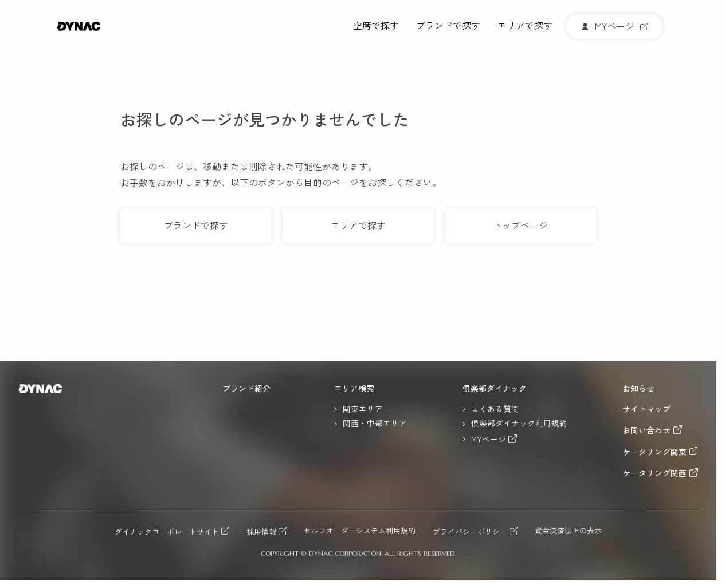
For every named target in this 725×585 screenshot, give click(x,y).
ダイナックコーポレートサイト (167, 531)
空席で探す (376, 26)
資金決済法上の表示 (568, 531)
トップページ (520, 225)
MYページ (488, 439)
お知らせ (638, 388)
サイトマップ (646, 409)
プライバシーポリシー (470, 531)
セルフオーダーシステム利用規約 (360, 531)
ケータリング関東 (654, 451)
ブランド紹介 (246, 388)
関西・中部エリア (375, 423)
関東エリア (363, 409)
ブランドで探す (448, 26)
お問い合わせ (646, 430)
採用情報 (261, 531)
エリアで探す (524, 26)
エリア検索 (354, 388)
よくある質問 (495, 409)
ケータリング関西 (654, 473)
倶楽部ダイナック (495, 388)
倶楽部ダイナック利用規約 (519, 423)
